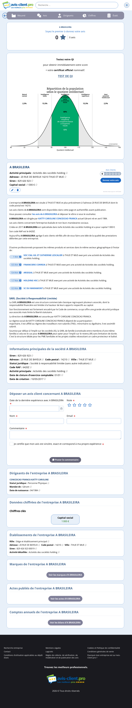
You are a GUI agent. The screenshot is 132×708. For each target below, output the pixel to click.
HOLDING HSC (31, 280)
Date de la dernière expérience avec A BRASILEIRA (36, 402)
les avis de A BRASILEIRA (44, 214)
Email (71, 415)
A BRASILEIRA (65, 27)
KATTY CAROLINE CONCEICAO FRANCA (57, 218)
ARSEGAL (28, 272)
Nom (14, 415)
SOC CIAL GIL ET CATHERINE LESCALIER (43, 255)
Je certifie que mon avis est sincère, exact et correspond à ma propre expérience (59, 443)
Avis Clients (111, 170)
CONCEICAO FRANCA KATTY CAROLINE (29, 479)
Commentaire (18, 428)
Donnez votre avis (111, 180)
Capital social (65, 517)
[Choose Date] (61, 408)
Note (71, 400)
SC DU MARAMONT (33, 288)
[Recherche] (76, 5)
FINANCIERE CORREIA (35, 264)
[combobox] (34, 408)
